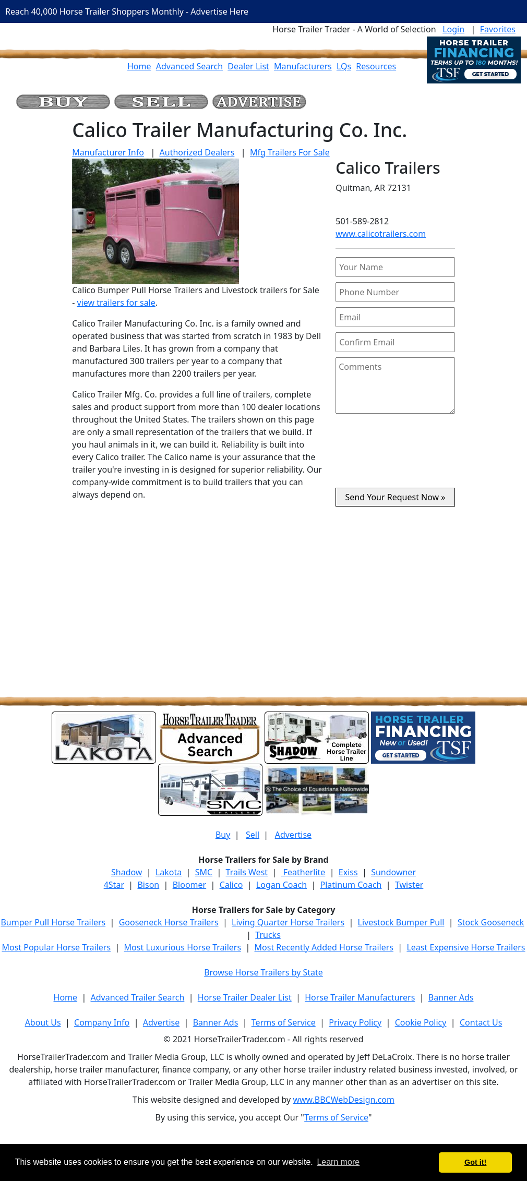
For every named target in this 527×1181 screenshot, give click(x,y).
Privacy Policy (355, 1022)
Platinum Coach (351, 884)
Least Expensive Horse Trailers (465, 947)
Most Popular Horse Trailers (56, 947)
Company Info (101, 1022)
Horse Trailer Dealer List (245, 997)
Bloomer (189, 884)
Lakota (168, 872)
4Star (114, 884)
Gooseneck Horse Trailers (169, 922)
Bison (148, 884)
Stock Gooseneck (491, 922)
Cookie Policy (421, 1022)
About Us (43, 1022)
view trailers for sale (116, 302)
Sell (252, 834)
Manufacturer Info (108, 152)
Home (139, 66)
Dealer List (248, 66)
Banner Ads (451, 997)
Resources (376, 66)
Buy (222, 834)
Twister (409, 884)
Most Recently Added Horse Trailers (324, 947)
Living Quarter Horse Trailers (288, 922)
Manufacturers (303, 66)
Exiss (348, 872)
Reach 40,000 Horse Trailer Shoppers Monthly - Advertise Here (126, 11)
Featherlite (303, 872)
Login (453, 29)
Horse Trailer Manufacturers (360, 997)
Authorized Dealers (197, 152)
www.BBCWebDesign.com (343, 1099)
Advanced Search (189, 66)
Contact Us (481, 1022)
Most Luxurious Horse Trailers (182, 947)
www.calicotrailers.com (381, 233)
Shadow (126, 872)
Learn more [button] (338, 1162)
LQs (344, 66)
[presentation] (395, 455)
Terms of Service (283, 1022)
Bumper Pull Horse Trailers (53, 922)
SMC (203, 872)
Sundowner (393, 872)
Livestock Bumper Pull (401, 922)
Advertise (293, 834)
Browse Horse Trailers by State (263, 972)
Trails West (247, 872)
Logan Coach (281, 884)
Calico (231, 884)
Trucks (267, 935)
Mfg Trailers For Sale (290, 152)
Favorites (498, 29)
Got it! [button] (475, 1162)
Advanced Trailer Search (138, 997)
